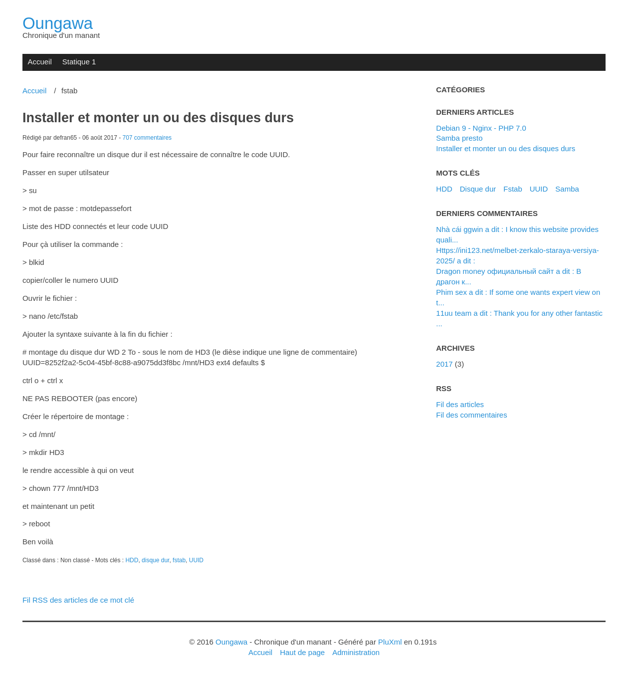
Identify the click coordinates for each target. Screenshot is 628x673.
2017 (444, 364)
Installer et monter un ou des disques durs (158, 117)
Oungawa (57, 23)
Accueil (39, 61)
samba (567, 189)
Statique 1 (79, 61)
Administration (356, 652)
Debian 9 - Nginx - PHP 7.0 (481, 128)
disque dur (155, 560)
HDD (131, 560)
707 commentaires (147, 137)
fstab (179, 560)
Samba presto (459, 138)
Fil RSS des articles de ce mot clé (78, 600)
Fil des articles (460, 404)
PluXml (390, 642)
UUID (196, 560)
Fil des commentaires (471, 415)
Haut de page (302, 652)
